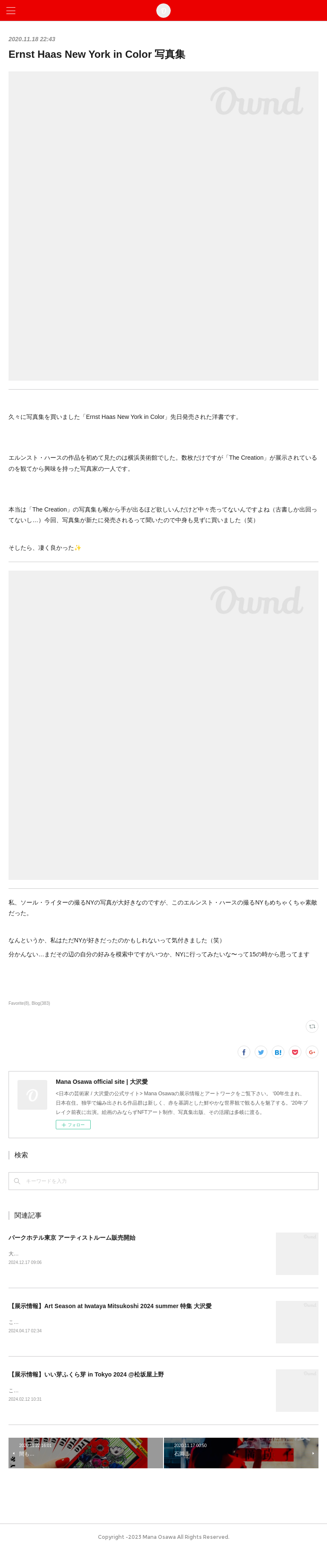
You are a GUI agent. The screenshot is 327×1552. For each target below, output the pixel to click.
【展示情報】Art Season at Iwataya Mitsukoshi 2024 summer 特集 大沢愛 (110, 1306)
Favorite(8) (19, 1003)
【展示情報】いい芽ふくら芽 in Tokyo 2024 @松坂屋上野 (86, 1375)
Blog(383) (41, 1003)
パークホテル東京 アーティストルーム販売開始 (72, 1237)
